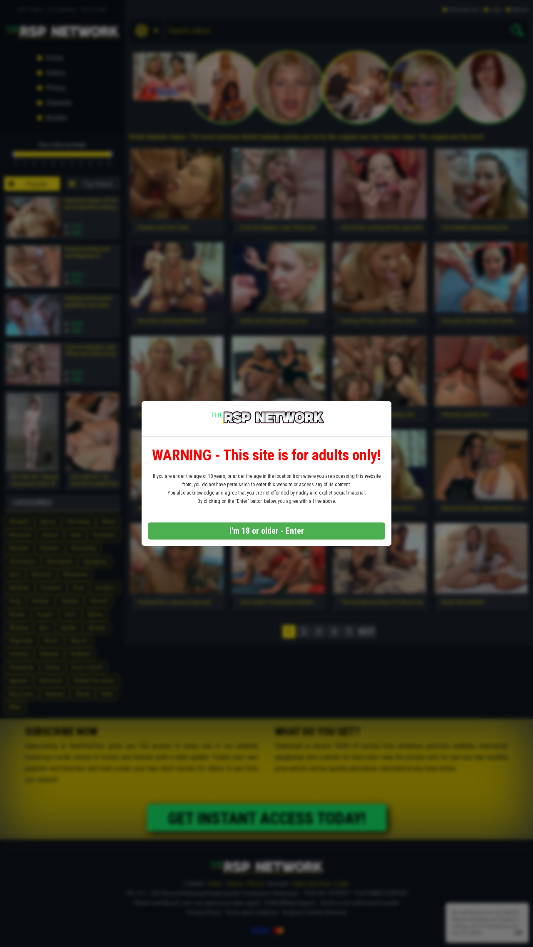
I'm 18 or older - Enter (266, 531)
